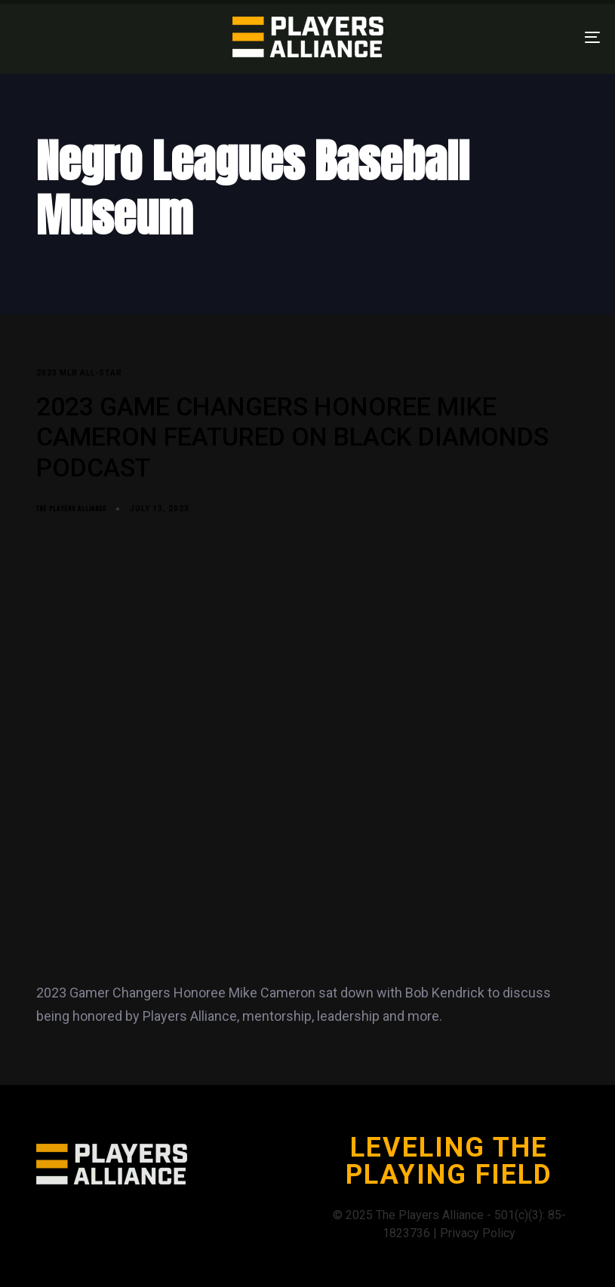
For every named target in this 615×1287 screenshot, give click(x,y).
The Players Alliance (71, 508)
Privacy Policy (477, 1233)
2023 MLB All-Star (79, 373)
